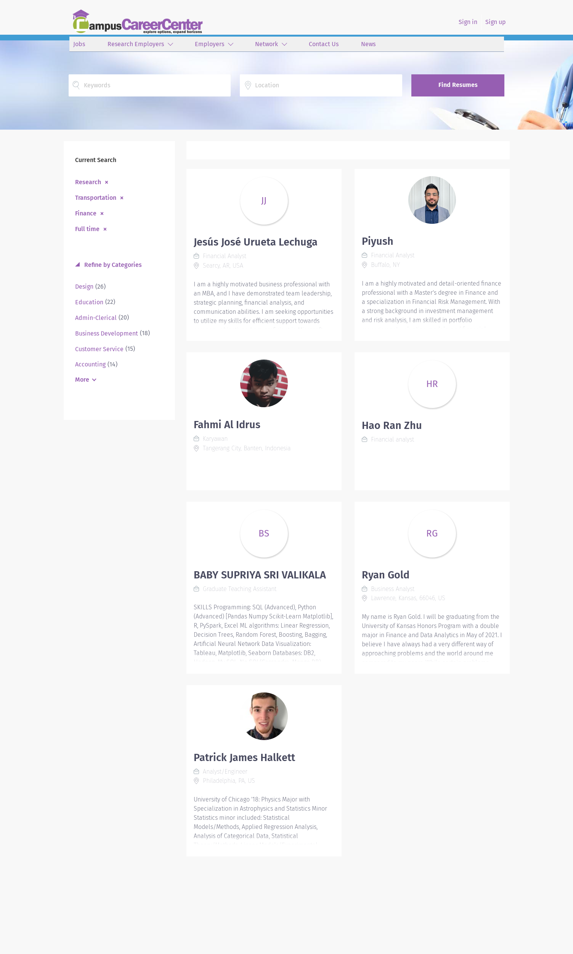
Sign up (495, 22)
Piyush (377, 241)
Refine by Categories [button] (112, 264)
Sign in (468, 22)
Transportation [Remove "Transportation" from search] (95, 197)
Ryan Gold (385, 575)
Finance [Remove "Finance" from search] (85, 213)
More (82, 379)
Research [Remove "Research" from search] (88, 181)
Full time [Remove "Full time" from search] (87, 228)
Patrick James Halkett (244, 758)
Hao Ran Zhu (392, 425)
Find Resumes (458, 84)
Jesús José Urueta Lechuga (256, 242)
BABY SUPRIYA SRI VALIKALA (260, 575)
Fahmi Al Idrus (227, 425)
